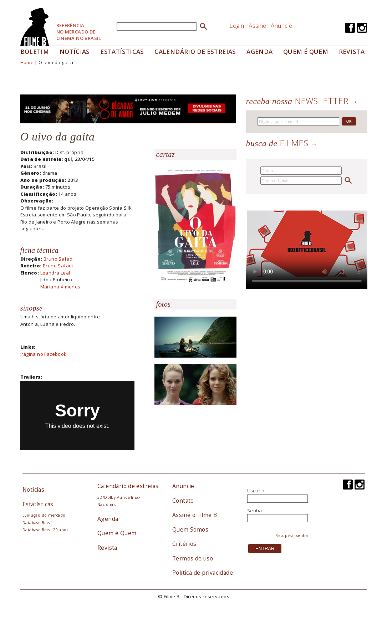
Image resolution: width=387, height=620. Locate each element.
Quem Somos (190, 529)
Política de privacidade (202, 573)
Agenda (259, 51)
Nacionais (106, 504)
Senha (254, 510)
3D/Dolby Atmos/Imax (118, 497)
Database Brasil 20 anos (45, 529)
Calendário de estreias (128, 486)
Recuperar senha (291, 535)
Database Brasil (37, 522)
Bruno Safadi (59, 259)
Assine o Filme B (194, 515)
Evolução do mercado (43, 515)
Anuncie (281, 25)
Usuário (256, 490)
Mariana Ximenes (60, 286)
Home (27, 62)
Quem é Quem (116, 533)
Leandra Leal (55, 273)
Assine (257, 25)
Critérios (184, 544)
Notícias (75, 51)
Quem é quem (305, 51)
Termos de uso (192, 558)
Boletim (34, 51)
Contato (183, 500)
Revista (352, 51)
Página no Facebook (43, 354)
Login (236, 25)
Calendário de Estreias (195, 51)
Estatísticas (122, 51)
